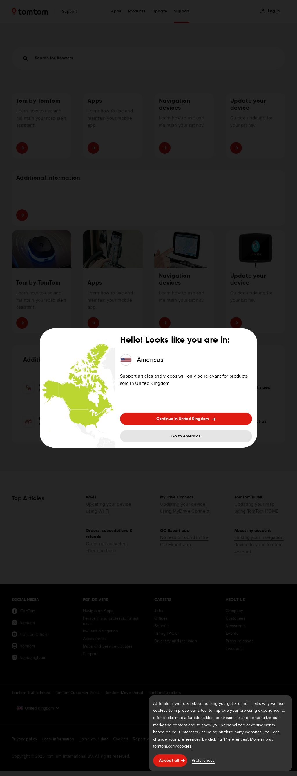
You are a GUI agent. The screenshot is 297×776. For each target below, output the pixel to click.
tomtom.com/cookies (172, 746)
